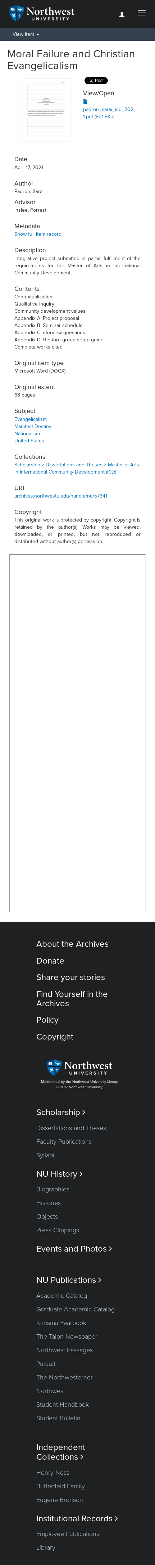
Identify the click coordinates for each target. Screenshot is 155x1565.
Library (45, 1547)
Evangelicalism (30, 419)
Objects (47, 1216)
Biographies (52, 1189)
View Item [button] (26, 34)
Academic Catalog (61, 1296)
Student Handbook (62, 1404)
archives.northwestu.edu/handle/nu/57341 (60, 496)
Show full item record (37, 234)
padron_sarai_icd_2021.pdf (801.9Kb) (108, 109)
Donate (50, 961)
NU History (59, 1174)
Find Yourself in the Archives (72, 999)
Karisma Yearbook (61, 1323)
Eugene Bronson (59, 1500)
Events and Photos (74, 1249)
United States (29, 441)
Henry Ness (52, 1473)
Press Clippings (57, 1230)
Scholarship (61, 1112)
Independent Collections (60, 1452)
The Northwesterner (64, 1377)
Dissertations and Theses (71, 1128)
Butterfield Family (60, 1486)
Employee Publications (67, 1534)
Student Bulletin (58, 1418)
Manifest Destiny (32, 426)
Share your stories (70, 977)
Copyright (54, 1037)
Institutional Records (77, 1518)
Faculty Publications (64, 1142)
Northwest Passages (64, 1350)
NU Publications (68, 1280)
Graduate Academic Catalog (75, 1309)
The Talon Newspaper (66, 1336)
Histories (48, 1203)
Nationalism (27, 434)
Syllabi (45, 1155)
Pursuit (45, 1364)
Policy (47, 1020)
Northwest (50, 1391)
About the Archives (72, 944)
